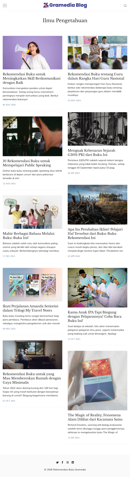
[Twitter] (57, 462)
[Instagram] (68, 462)
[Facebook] (62, 462)
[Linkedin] (73, 462)
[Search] (125, 5)
